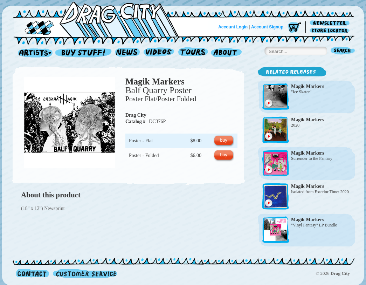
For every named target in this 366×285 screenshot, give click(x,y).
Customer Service (84, 273)
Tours (193, 53)
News (128, 53)
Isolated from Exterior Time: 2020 (320, 191)
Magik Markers (155, 81)
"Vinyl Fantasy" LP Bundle (314, 225)
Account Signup (267, 27)
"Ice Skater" (301, 91)
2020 (295, 125)
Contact (32, 273)
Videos (159, 53)
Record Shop (84, 53)
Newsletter (331, 23)
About (226, 53)
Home (100, 18)
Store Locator (331, 30)
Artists (33, 53)
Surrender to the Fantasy (311, 158)
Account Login (233, 27)
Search (343, 51)
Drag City (135, 115)
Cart (295, 28)
